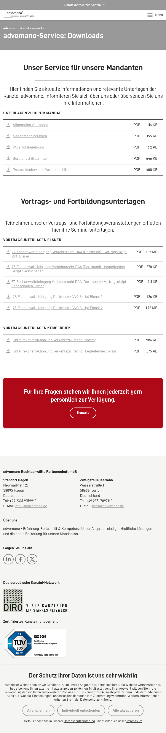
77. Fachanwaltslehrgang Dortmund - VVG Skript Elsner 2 (58, 308)
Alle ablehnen (38, 710)
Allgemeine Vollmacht (30, 125)
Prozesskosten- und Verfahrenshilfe (41, 170)
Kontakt (83, 412)
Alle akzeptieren (126, 710)
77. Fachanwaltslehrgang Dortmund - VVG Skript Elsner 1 (57, 297)
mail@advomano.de (31, 506)
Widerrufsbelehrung (28, 147)
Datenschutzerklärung (79, 721)
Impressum (134, 721)
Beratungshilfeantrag (30, 158)
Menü (155, 15)
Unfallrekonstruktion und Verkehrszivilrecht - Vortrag (55, 340)
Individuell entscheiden (81, 710)
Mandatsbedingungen (30, 136)
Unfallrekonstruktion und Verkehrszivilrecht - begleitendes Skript (64, 351)
